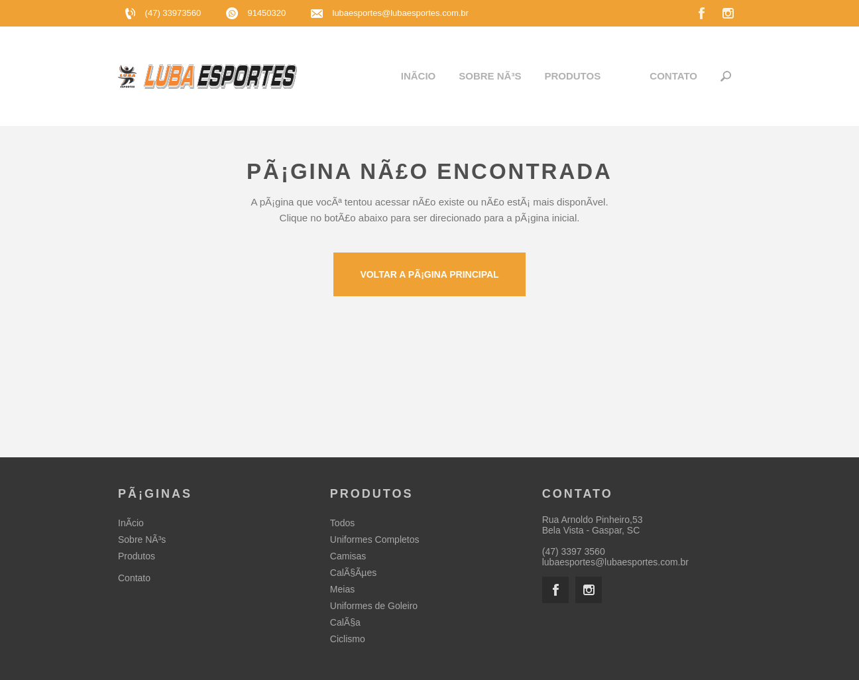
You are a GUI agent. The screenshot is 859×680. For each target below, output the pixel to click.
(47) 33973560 (164, 13)
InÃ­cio (418, 76)
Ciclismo (347, 639)
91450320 (257, 13)
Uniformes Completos (375, 539)
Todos (342, 523)
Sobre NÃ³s (490, 76)
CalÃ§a (345, 622)
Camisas (348, 556)
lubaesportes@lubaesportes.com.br (401, 13)
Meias (342, 589)
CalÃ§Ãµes (353, 572)
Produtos (572, 76)
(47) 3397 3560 (573, 551)
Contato (673, 76)
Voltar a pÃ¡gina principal (429, 274)
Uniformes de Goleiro (374, 605)
